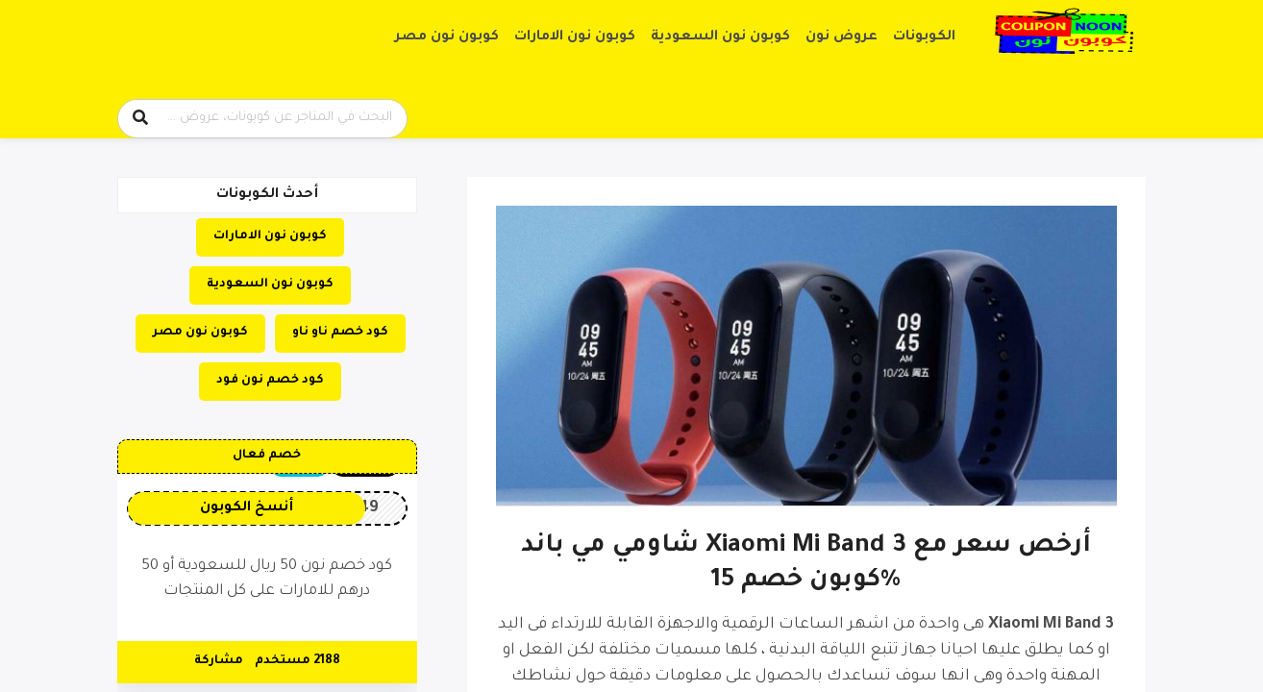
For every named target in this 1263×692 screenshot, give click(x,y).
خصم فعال (267, 455)
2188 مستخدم (297, 661)
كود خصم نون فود (270, 380)
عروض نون (841, 37)
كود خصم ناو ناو (340, 332)
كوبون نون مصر (447, 37)
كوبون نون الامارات (574, 37)
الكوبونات (924, 37)
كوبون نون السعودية (720, 37)
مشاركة (218, 661)
